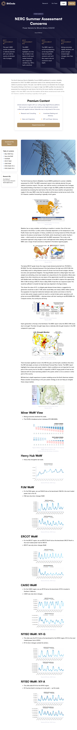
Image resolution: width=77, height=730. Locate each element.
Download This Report (9, 143)
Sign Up (72, 3)
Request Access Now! (38, 125)
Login (63, 3)
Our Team (54, 3)
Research (45, 3)
